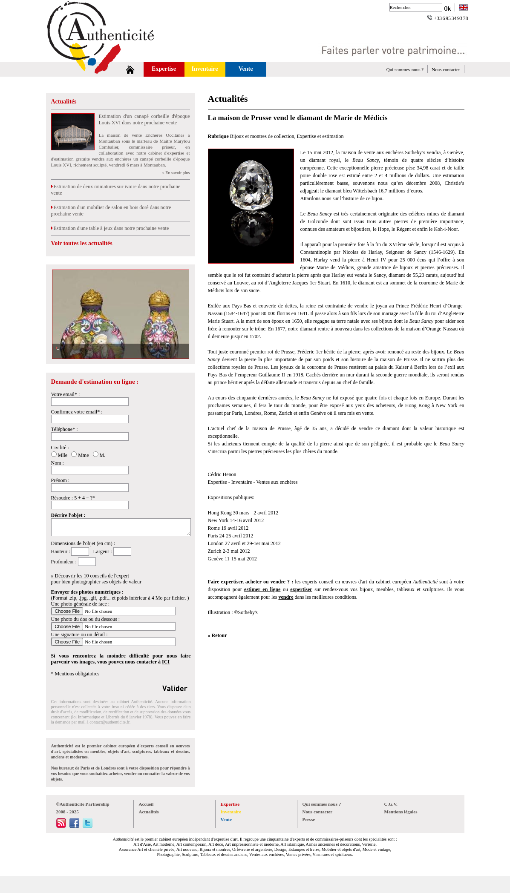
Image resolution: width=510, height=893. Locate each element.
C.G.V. (391, 804)
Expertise (164, 69)
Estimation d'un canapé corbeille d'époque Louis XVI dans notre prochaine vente (144, 119)
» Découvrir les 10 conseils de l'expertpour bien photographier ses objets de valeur (96, 579)
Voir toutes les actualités (81, 243)
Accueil (146, 804)
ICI (166, 662)
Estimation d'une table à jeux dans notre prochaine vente (110, 228)
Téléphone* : (64, 429)
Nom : (57, 463)
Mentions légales (401, 811)
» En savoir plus (176, 172)
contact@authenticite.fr (109, 722)
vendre (285, 597)
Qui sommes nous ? (322, 804)
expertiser (301, 589)
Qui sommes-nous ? (405, 69)
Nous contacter (446, 69)
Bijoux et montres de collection (262, 136)
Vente (246, 69)
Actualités (64, 101)
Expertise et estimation (320, 136)
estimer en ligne (262, 589)
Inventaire (205, 69)
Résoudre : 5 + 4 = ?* (73, 498)
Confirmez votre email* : (77, 412)
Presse (309, 819)
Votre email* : (65, 394)
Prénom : (60, 480)
